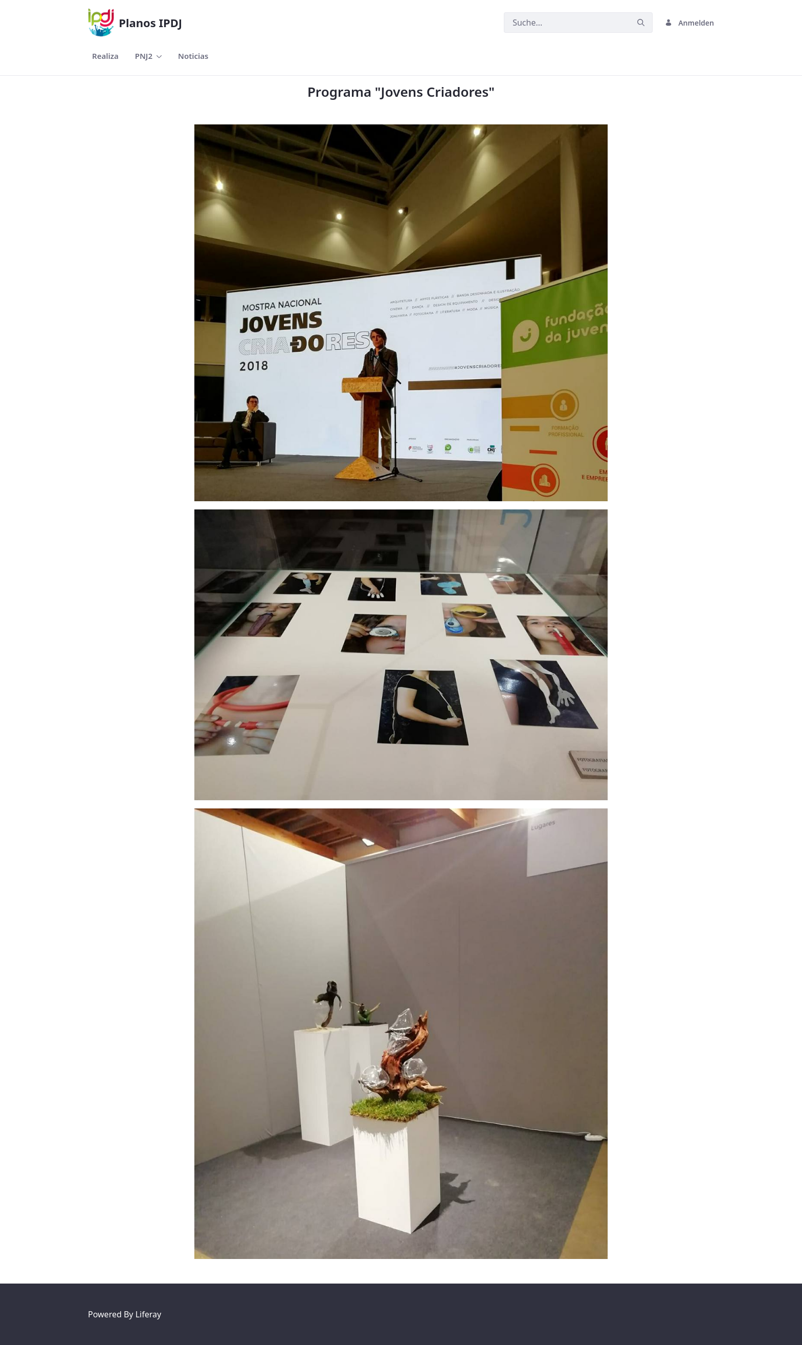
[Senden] (641, 22)
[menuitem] (105, 56)
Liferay (148, 1314)
